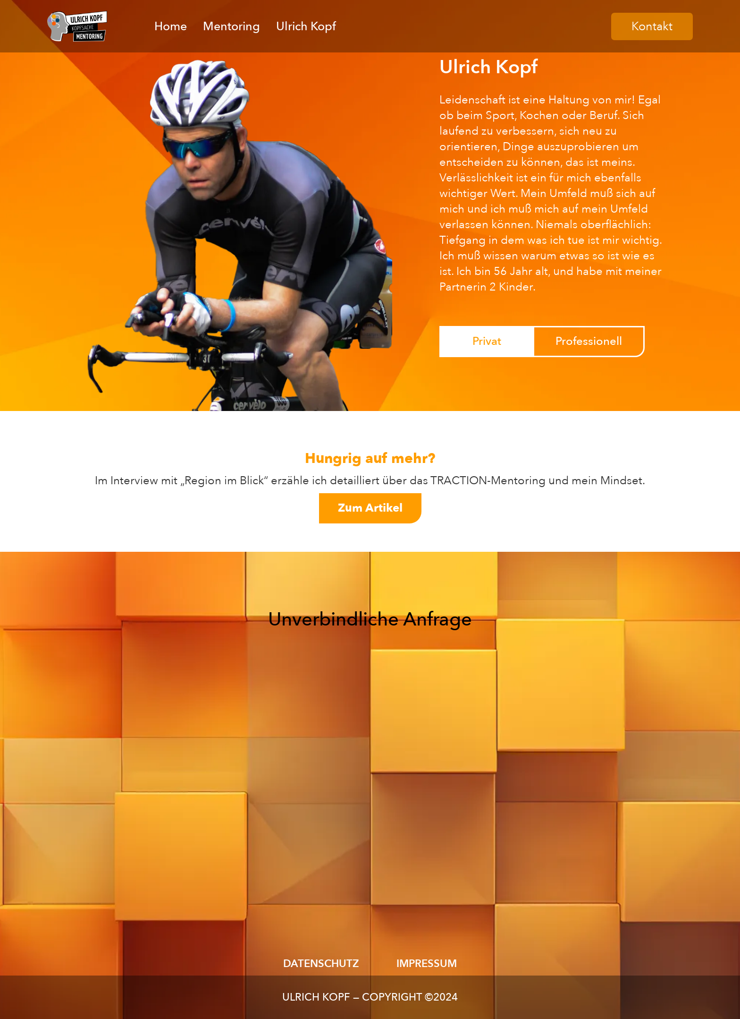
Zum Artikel (370, 508)
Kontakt (652, 26)
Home (170, 26)
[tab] (486, 341)
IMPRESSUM (426, 964)
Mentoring (231, 26)
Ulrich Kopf (306, 26)
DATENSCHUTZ (321, 964)
